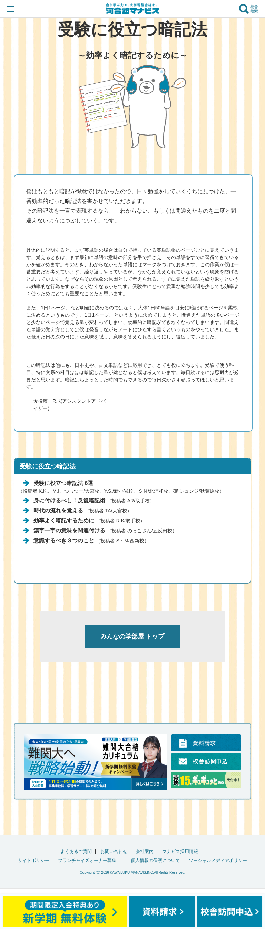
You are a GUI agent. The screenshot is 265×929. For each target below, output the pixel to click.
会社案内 (145, 851)
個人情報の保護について (155, 860)
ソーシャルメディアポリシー (218, 860)
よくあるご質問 (76, 851)
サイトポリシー (33, 860)
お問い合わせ (113, 851)
